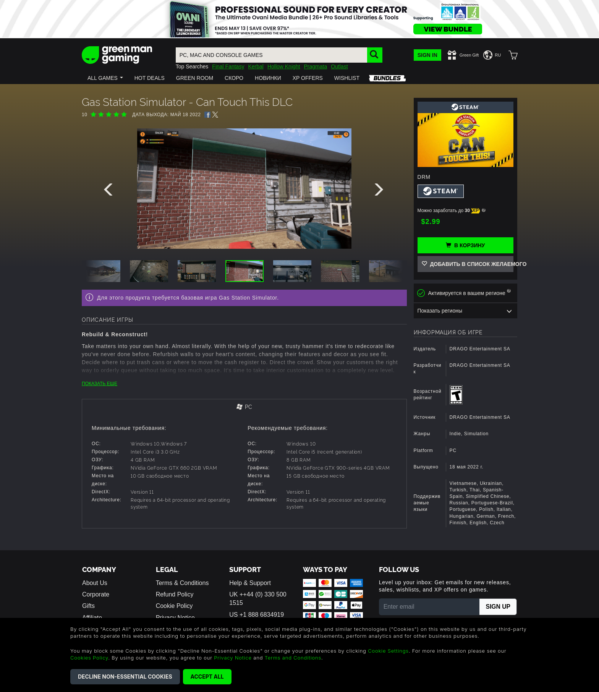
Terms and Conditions (293, 658)
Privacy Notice (233, 658)
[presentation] (110, 191)
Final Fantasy (228, 66)
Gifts (88, 606)
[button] (105, 78)
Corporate (95, 594)
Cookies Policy (89, 658)
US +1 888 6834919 (256, 614)
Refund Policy (175, 594)
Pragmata (315, 66)
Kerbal (255, 66)
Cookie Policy (174, 606)
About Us (94, 583)
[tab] (244, 407)
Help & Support (250, 583)
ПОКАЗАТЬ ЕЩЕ (99, 383)
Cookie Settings (388, 651)
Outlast (339, 66)
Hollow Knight (283, 66)
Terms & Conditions (182, 583)
